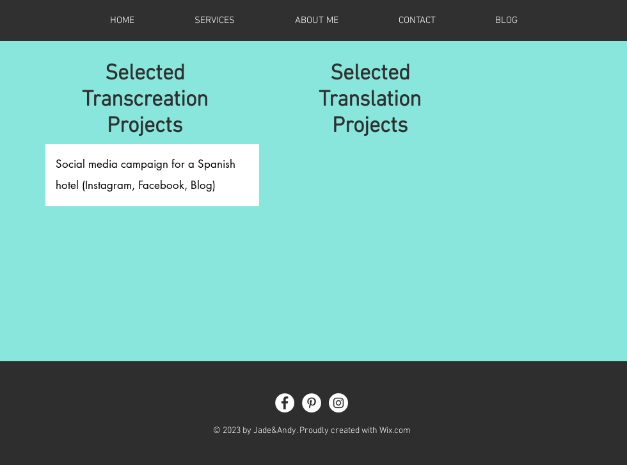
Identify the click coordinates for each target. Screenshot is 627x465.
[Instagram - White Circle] (338, 402)
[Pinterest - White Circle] (311, 402)
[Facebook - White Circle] (284, 402)
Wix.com (395, 430)
